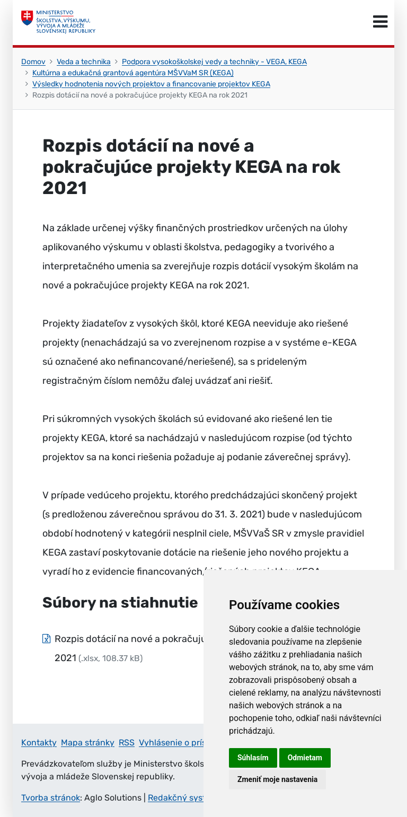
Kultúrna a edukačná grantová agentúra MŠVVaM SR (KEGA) (133, 72)
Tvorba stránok (50, 798)
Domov (33, 61)
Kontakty (39, 742)
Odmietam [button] (305, 757)
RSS (127, 742)
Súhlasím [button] (253, 757)
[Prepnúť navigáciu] (380, 22)
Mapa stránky (87, 742)
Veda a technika (84, 61)
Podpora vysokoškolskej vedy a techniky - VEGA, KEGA (214, 61)
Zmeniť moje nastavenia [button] (277, 779)
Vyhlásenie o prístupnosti (189, 742)
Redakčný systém (183, 798)
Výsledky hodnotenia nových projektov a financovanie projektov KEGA (151, 84)
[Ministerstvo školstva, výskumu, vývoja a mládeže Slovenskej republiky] (58, 22)
